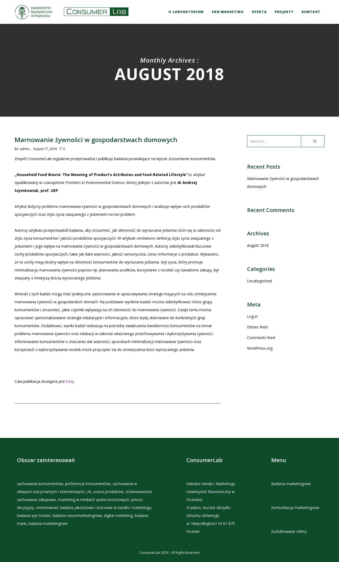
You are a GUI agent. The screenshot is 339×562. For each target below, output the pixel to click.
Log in (252, 316)
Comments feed (261, 337)
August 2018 (258, 245)
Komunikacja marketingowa (295, 507)
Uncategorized (259, 280)
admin (24, 149)
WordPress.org (260, 348)
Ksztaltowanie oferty (289, 531)
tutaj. (70, 381)
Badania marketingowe (291, 483)
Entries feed (257, 327)
